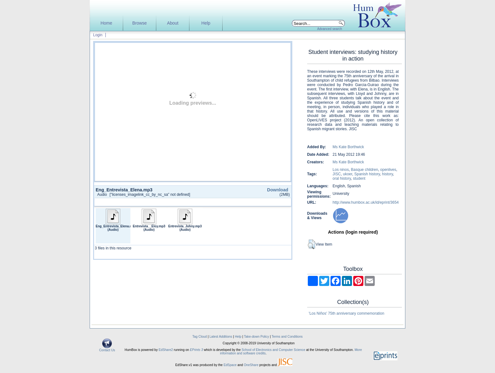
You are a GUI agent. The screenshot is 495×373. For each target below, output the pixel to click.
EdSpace (230, 365)
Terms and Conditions (287, 336)
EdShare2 (165, 350)
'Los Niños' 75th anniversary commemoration (346, 313)
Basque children (364, 169)
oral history (342, 178)
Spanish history (367, 174)
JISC (337, 174)
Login (97, 35)
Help (205, 23)
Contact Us (107, 349)
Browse (139, 23)
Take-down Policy (256, 336)
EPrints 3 (196, 350)
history (387, 174)
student (359, 178)
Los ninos (341, 169)
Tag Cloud (199, 336)
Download (277, 189)
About (172, 23)
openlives (388, 169)
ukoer (347, 174)
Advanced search (329, 29)
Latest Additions (220, 336)
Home (106, 23)
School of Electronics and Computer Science (273, 350)
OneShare (251, 365)
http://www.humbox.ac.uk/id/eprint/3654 (366, 202)
